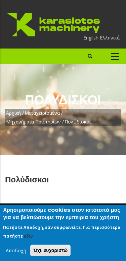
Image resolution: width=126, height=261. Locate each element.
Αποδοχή (16, 250)
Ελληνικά (110, 37)
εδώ (28, 236)
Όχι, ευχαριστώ (50, 250)
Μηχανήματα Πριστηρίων (33, 121)
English (90, 37)
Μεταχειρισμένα (42, 113)
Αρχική (13, 113)
